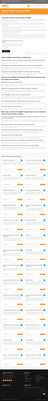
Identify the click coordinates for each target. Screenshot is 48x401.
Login (36, 399)
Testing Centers (12, 12)
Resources (44, 5)
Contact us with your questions (30, 387)
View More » (6, 48)
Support (40, 399)
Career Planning (38, 5)
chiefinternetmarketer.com (8, 378)
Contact (44, 399)
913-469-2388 (27, 52)
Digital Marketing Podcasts (40, 378)
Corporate (32, 5)
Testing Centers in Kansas (20, 12)
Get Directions (6, 51)
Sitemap (37, 381)
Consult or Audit (28, 381)
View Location (20, 169)
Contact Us (38, 380)
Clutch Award (27, 375)
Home (3, 12)
